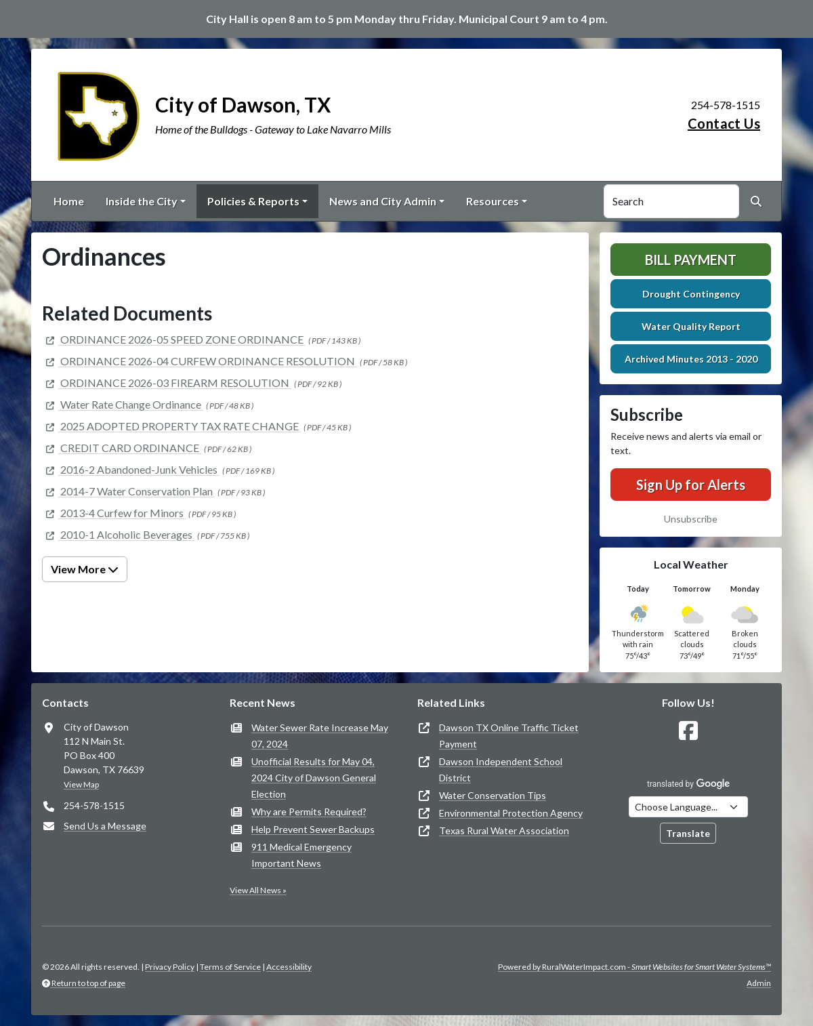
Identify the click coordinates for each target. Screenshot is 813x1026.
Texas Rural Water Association (504, 830)
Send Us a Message (105, 826)
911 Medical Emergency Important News (301, 855)
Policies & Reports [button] (253, 200)
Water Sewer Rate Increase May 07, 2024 (319, 736)
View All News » (258, 890)
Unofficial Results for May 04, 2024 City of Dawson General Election (313, 778)
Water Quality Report (691, 326)
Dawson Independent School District (500, 769)
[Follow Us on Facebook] (688, 731)
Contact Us (724, 123)
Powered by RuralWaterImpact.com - (634, 967)
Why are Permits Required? (309, 811)
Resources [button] (492, 200)
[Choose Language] (688, 806)
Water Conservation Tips (492, 795)
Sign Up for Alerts (690, 484)
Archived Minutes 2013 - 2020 (691, 359)
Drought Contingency (691, 294)
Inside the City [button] (142, 200)
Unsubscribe (690, 519)
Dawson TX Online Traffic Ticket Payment (509, 736)
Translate (688, 833)
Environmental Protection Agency (511, 813)
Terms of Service (230, 967)
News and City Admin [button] (382, 200)
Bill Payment (690, 259)
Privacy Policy (169, 967)
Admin (759, 983)
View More (85, 568)
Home (69, 200)
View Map (81, 784)
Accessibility (289, 967)
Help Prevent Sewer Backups (313, 829)
